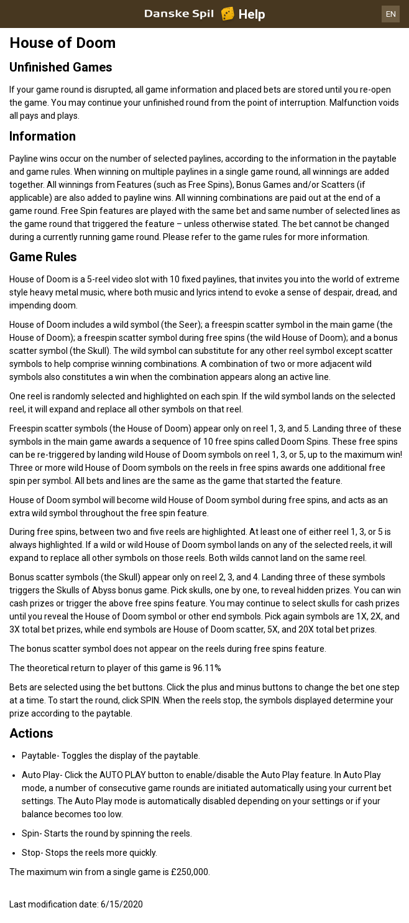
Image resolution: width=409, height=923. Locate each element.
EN (391, 14)
